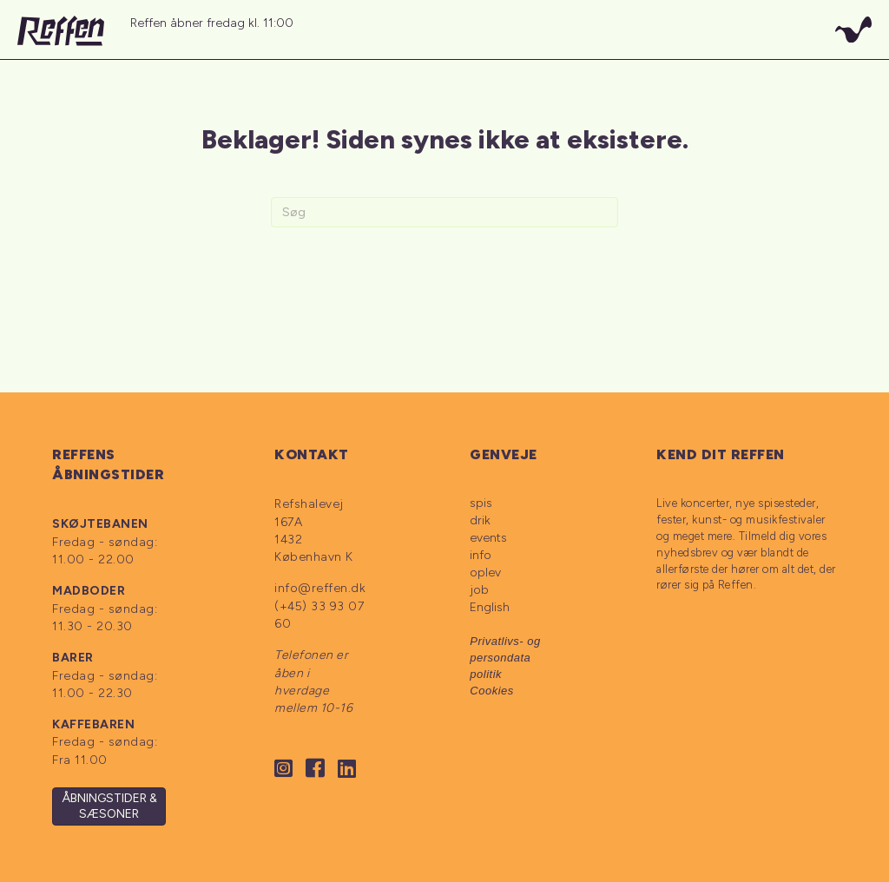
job (479, 590)
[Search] (444, 212)
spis (481, 503)
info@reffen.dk (319, 588)
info (480, 555)
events (488, 537)
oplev (485, 572)
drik (480, 520)
